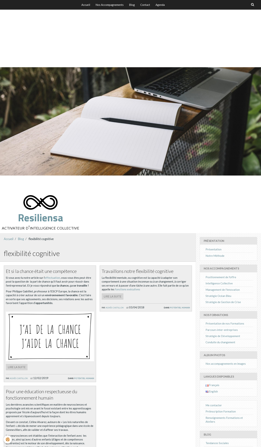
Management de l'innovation (223, 289)
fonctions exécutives (127, 289)
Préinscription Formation (221, 411)
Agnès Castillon (19, 378)
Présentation (213, 249)
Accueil (85, 4)
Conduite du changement (220, 342)
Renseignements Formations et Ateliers (224, 419)
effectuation (52, 277)
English (212, 391)
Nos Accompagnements (110, 4)
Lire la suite (17, 367)
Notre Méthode (215, 255)
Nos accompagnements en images (226, 363)
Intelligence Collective (219, 283)
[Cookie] (8, 439)
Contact (145, 4)
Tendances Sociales (217, 443)
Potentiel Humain (84, 378)
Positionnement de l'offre (221, 277)
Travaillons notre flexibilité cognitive (137, 271)
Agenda (160, 4)
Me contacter (214, 405)
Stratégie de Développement (223, 336)
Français (212, 385)
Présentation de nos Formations (225, 323)
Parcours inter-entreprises (222, 329)
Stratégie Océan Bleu (218, 295)
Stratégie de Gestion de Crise (223, 302)
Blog (132, 4)
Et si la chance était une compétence (41, 271)
